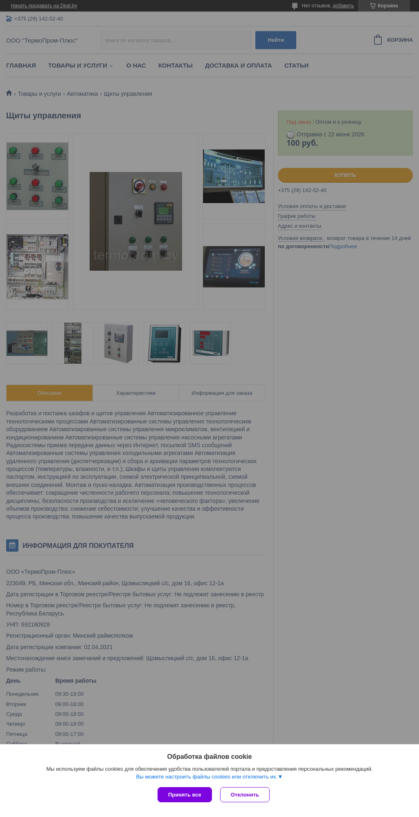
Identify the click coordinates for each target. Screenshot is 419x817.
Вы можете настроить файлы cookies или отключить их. (206, 777)
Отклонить (245, 795)
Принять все (184, 795)
